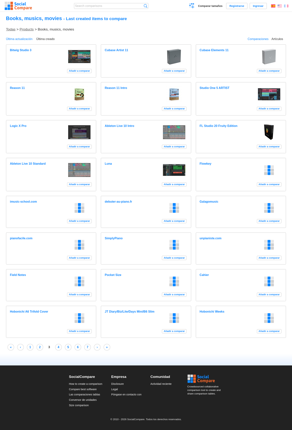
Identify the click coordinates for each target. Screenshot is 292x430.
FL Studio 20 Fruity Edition (218, 125)
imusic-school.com (23, 201)
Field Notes (18, 274)
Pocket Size (113, 274)
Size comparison (79, 405)
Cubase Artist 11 (116, 50)
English (279, 5)
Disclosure (117, 383)
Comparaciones (258, 39)
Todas (10, 29)
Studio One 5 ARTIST (214, 87)
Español (273, 5)
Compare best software (83, 389)
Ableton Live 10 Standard (28, 163)
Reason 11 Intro (116, 87)
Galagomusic (209, 201)
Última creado (45, 39)
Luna (108, 163)
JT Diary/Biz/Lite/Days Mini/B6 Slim (130, 311)
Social (205, 378)
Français (286, 5)
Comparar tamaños (210, 5)
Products (27, 29)
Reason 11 (17, 87)
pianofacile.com (21, 238)
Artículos (277, 39)
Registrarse (236, 5)
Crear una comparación (191, 6)
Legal (114, 389)
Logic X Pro (18, 125)
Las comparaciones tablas (84, 394)
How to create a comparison (85, 383)
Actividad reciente (161, 383)
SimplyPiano (114, 238)
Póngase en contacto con (126, 394)
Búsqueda (145, 6)
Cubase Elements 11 (214, 50)
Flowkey (205, 163)
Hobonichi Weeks (212, 311)
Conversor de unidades (83, 399)
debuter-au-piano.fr (118, 201)
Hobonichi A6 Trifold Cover (29, 311)
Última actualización (19, 39)
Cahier (204, 274)
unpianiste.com (210, 238)
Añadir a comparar (79, 70)
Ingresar (258, 5)
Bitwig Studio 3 (20, 50)
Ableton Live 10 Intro (119, 125)
